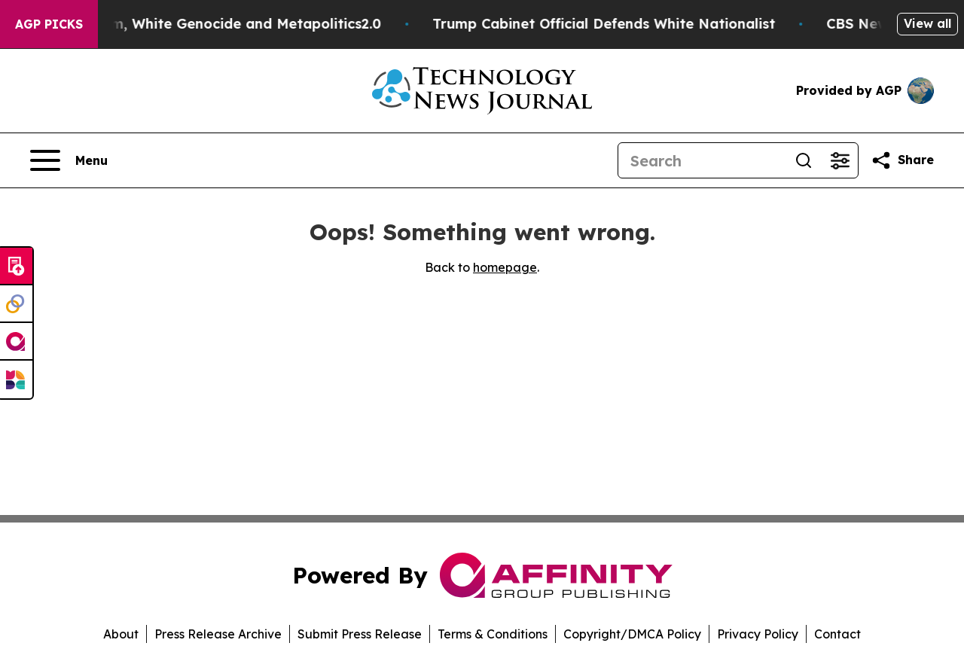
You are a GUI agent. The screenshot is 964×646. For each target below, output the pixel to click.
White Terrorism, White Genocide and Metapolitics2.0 (205, 23)
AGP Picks (49, 24)
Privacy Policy (757, 633)
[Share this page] (902, 160)
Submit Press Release (359, 633)
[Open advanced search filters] (840, 160)
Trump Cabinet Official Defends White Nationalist (612, 23)
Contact (837, 633)
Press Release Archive (218, 633)
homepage (505, 267)
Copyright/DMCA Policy (632, 633)
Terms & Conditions (493, 633)
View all (927, 23)
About (121, 633)
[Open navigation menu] (69, 160)
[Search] (702, 160)
